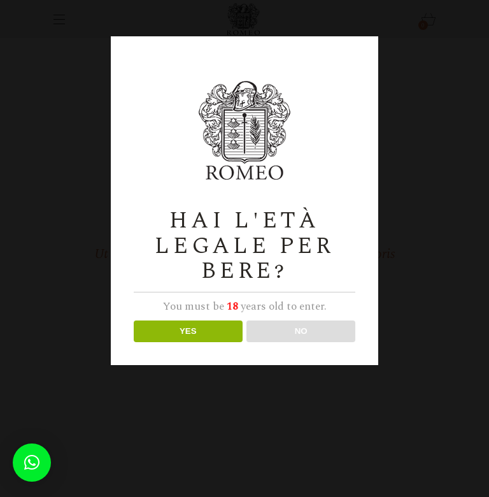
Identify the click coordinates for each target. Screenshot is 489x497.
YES (188, 331)
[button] (32, 462)
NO (301, 331)
